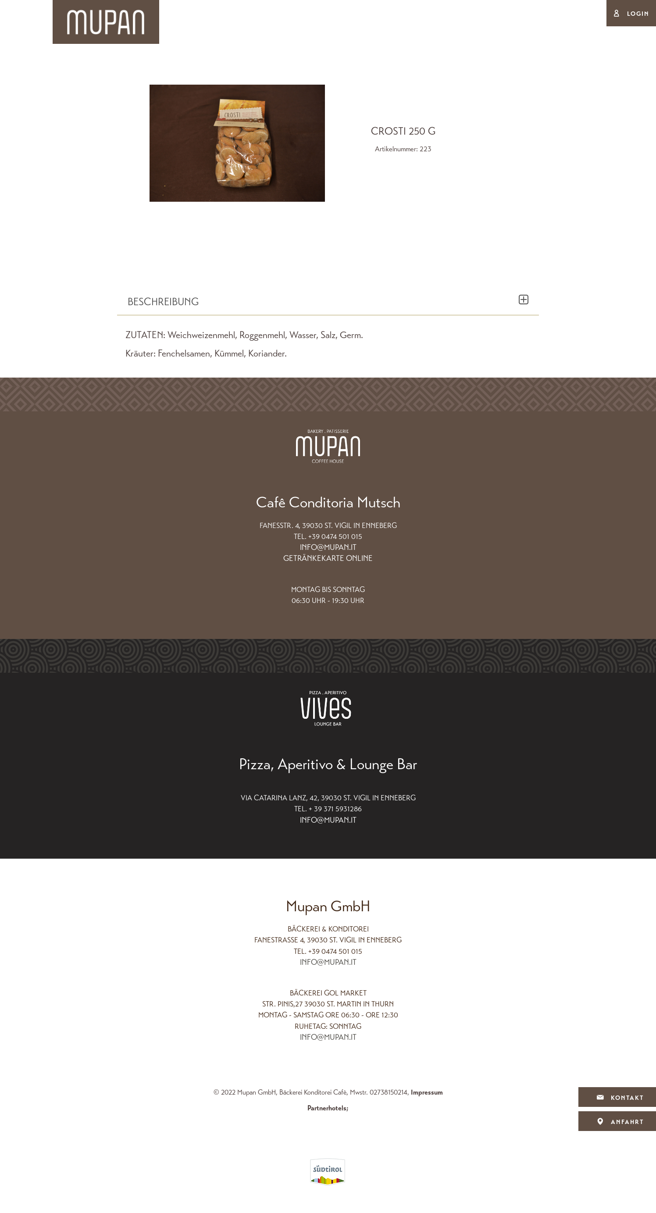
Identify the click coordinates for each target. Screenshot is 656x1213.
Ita (595, 13)
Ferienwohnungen (452, 66)
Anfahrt (617, 1122)
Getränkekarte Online (328, 558)
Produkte (330, 66)
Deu (570, 13)
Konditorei (266, 66)
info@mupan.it (328, 547)
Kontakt (617, 1098)
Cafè (381, 66)
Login (638, 14)
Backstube (198, 66)
